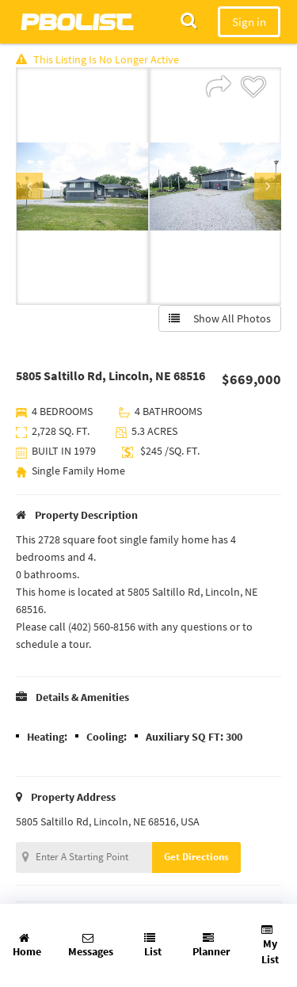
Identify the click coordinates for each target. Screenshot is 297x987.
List (153, 945)
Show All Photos (220, 318)
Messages (90, 945)
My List (270, 945)
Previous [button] (29, 186)
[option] (82, 186)
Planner (211, 945)
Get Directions (196, 856)
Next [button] (267, 186)
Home (27, 945)
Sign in (249, 21)
